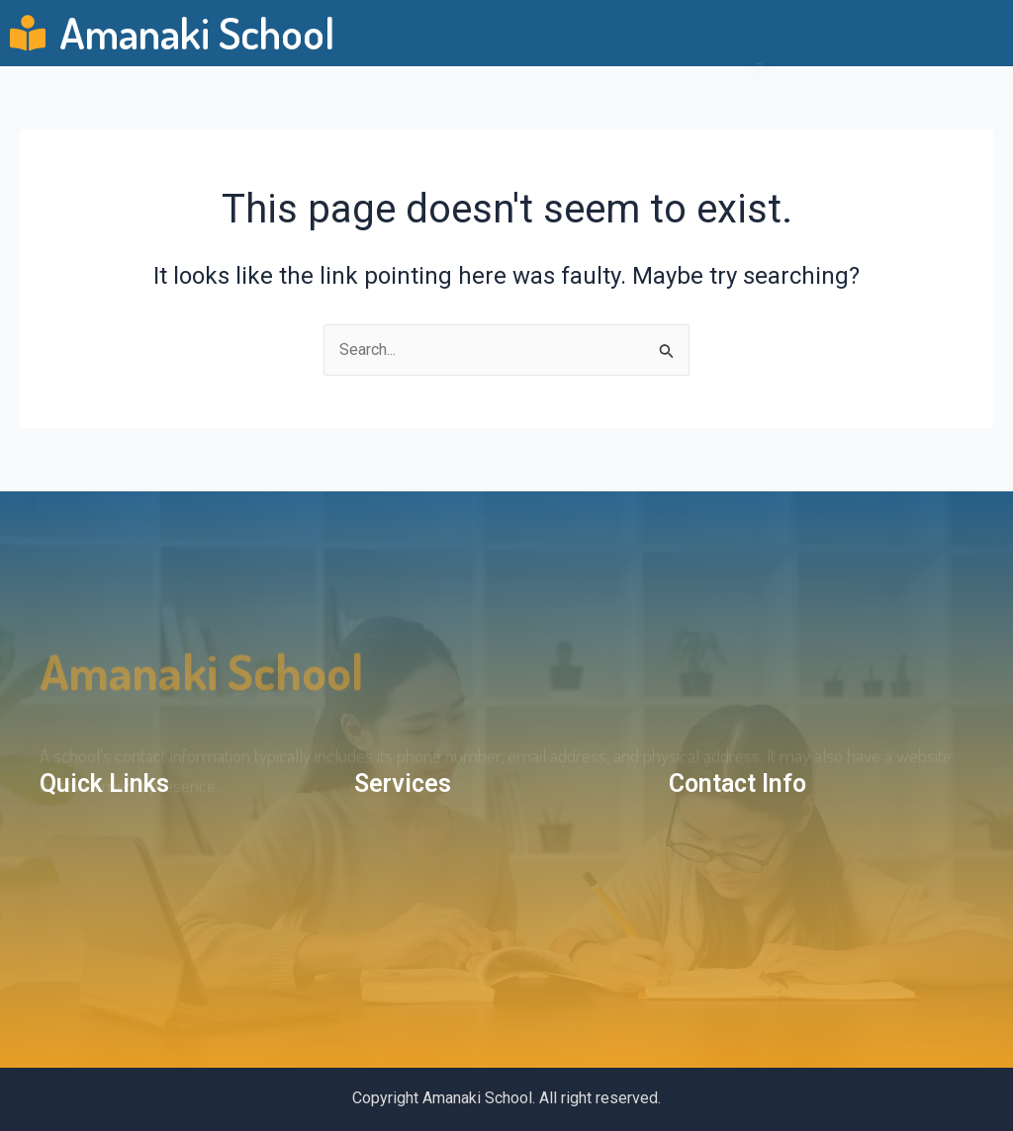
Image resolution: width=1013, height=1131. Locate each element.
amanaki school (201, 689)
